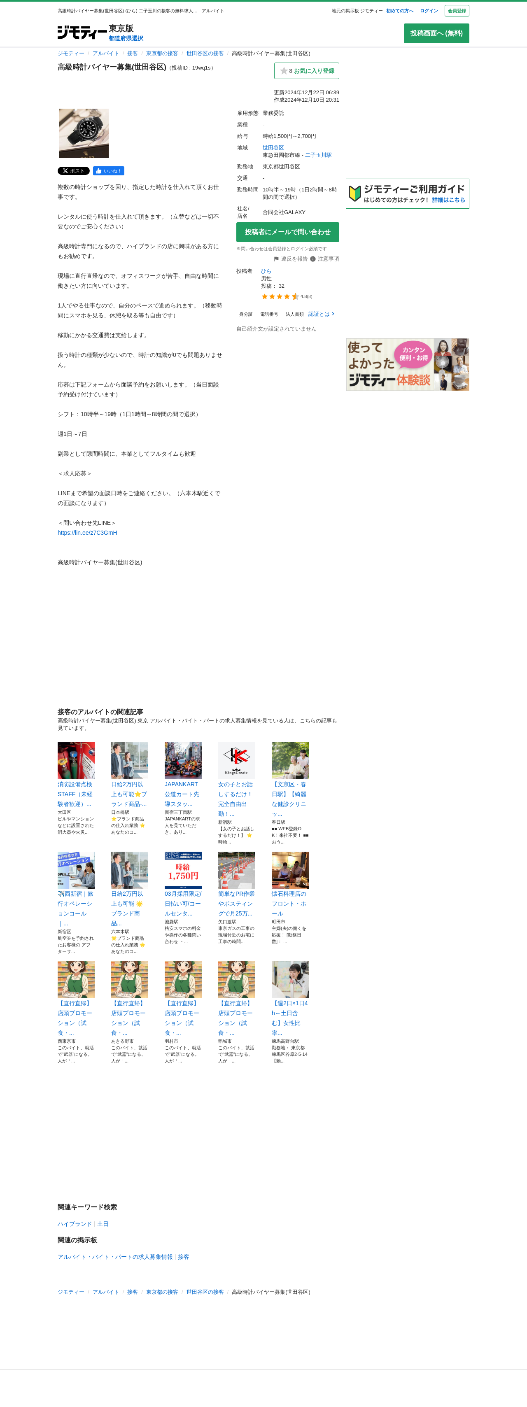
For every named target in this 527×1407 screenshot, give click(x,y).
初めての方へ (399, 10)
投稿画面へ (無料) (436, 33)
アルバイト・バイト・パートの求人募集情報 (115, 1256)
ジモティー (71, 53)
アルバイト (106, 53)
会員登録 (457, 10)
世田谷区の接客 (205, 53)
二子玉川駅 (318, 155)
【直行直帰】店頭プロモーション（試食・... (76, 998)
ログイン (429, 10)
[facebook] (108, 170)
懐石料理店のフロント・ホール (290, 884)
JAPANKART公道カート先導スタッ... (183, 774)
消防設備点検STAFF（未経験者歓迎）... (76, 774)
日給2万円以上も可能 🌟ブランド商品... (129, 889)
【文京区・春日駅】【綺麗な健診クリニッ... (290, 779)
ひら (266, 271)
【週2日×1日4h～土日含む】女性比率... (290, 998)
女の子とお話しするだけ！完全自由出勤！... (236, 779)
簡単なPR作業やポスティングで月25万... (236, 884)
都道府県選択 (126, 38)
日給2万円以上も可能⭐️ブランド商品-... (129, 774)
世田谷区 (273, 147)
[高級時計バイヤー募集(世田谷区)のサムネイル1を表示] (84, 133)
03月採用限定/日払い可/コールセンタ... (183, 884)
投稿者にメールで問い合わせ (288, 231)
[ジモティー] (82, 33)
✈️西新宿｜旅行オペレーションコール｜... (76, 889)
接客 (132, 53)
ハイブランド (75, 1224)
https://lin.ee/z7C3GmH (87, 532)
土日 (103, 1224)
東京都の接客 (162, 53)
